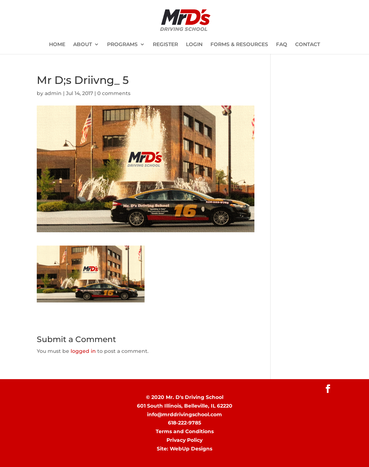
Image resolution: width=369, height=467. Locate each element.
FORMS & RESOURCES (239, 45)
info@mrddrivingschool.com (184, 414)
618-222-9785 (184, 422)
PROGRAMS (122, 45)
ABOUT (82, 45)
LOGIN (194, 45)
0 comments (113, 93)
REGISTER (165, 45)
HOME (57, 45)
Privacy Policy (184, 440)
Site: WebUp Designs (184, 448)
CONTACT (307, 45)
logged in (83, 351)
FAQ (281, 45)
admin (53, 93)
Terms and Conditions (185, 431)
